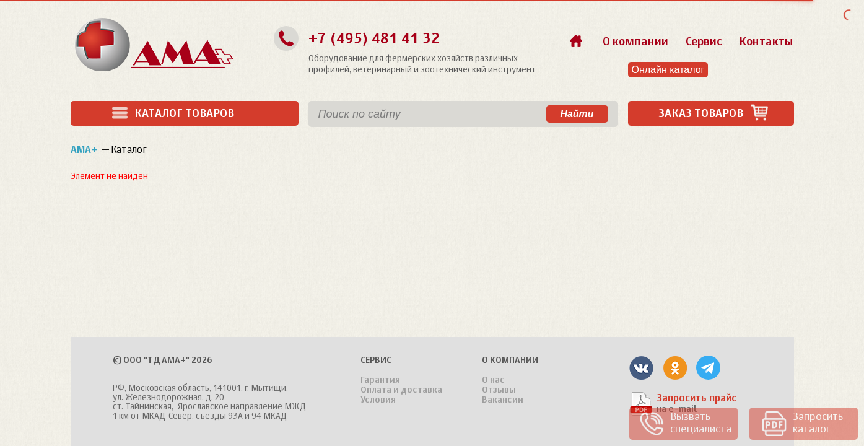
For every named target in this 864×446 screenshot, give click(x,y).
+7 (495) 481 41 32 (374, 39)
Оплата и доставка (401, 390)
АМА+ (84, 150)
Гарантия (380, 380)
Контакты (766, 42)
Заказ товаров (713, 114)
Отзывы (499, 390)
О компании (635, 42)
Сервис (704, 42)
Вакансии (502, 400)
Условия (378, 400)
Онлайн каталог (668, 69)
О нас (493, 380)
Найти (576, 113)
